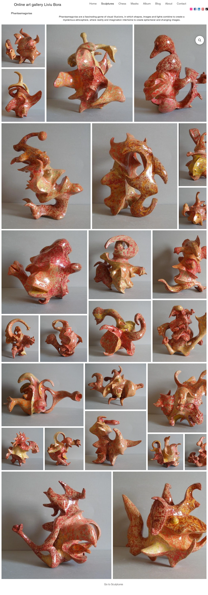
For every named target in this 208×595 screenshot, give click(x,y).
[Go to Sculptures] (113, 584)
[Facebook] (195, 9)
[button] (199, 40)
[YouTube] (203, 9)
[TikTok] (207, 9)
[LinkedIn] (199, 9)
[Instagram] (191, 9)
